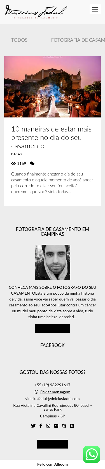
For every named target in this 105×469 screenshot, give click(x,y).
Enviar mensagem (55, 392)
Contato (52, 444)
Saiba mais (52, 328)
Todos (19, 40)
